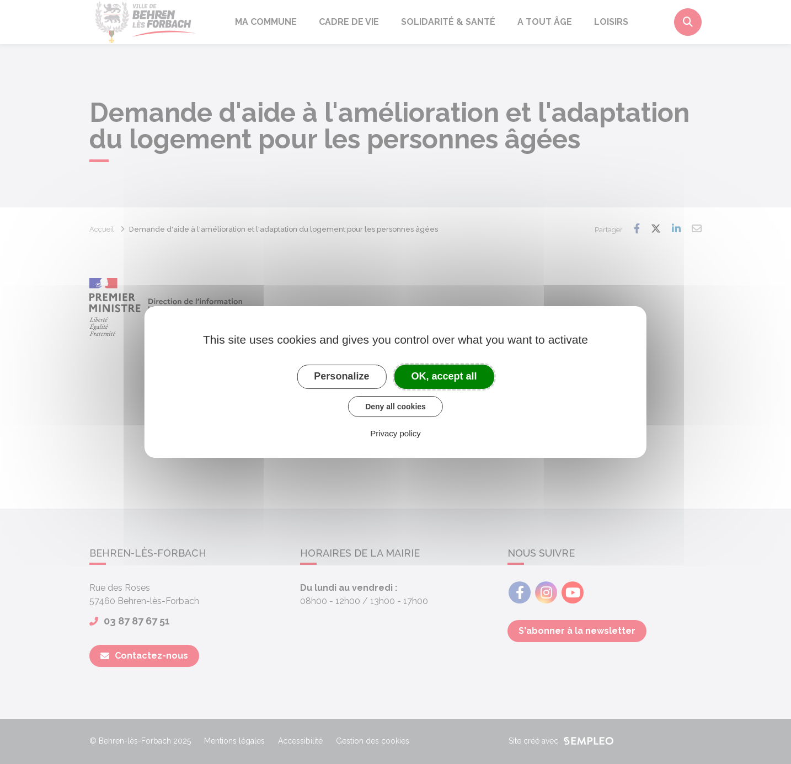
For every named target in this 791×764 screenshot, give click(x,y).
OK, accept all (444, 376)
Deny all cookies (395, 406)
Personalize (341, 376)
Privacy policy (395, 433)
